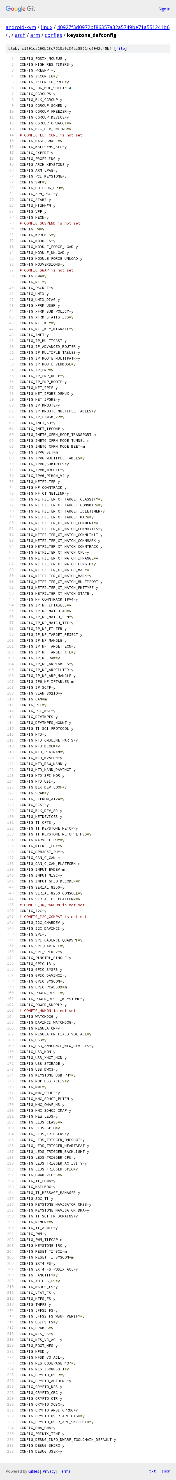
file (120, 48)
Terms (65, 1471)
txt (152, 1471)
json (165, 1471)
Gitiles (33, 1471)
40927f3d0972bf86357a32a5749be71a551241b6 (113, 27)
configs (53, 35)
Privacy (49, 1471)
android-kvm (21, 27)
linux (46, 27)
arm (35, 35)
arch (20, 35)
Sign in (164, 8)
